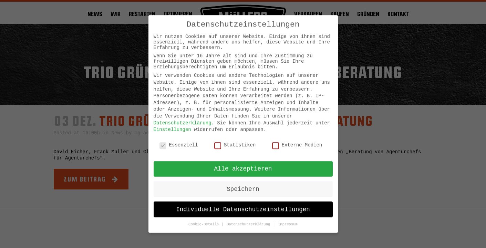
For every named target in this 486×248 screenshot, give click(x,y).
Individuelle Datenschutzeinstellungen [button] (243, 203)
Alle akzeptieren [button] (243, 163)
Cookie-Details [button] (204, 219)
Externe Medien (297, 140)
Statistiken (235, 140)
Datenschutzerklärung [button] (249, 219)
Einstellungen (172, 124)
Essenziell (178, 140)
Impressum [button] (288, 219)
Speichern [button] (243, 183)
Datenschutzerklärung (182, 117)
